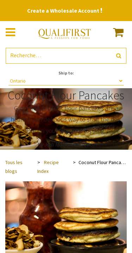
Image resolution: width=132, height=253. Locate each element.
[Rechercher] (119, 55)
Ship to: (66, 73)
